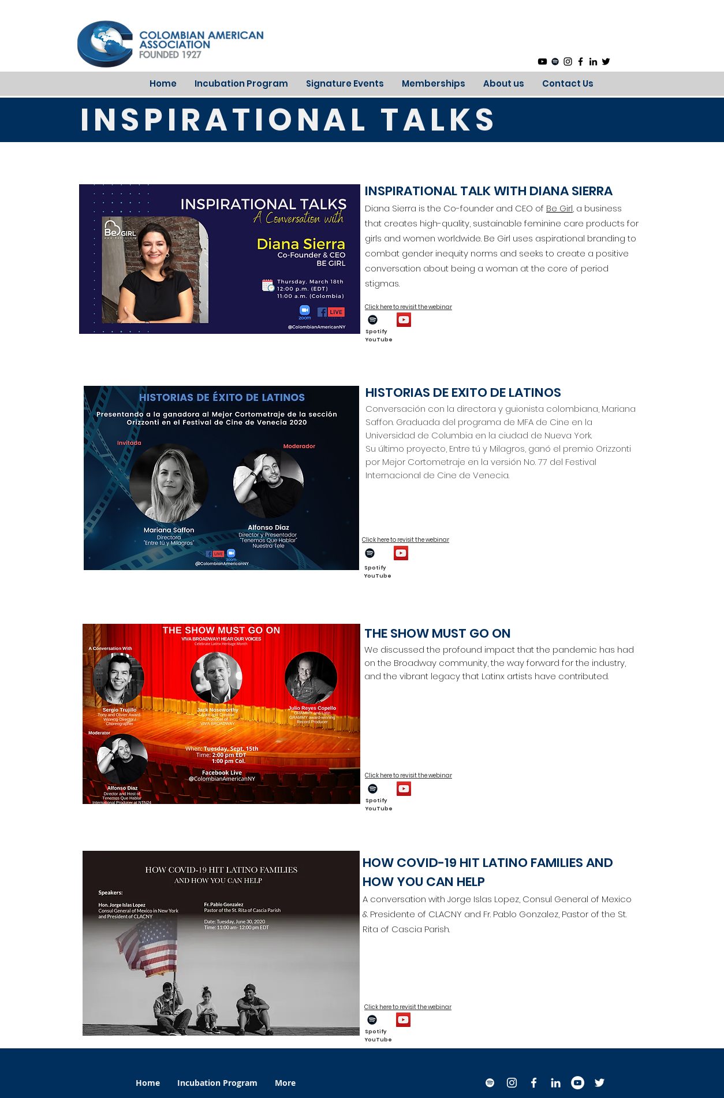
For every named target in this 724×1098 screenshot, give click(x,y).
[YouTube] (542, 61)
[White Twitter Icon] (599, 1082)
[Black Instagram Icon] (567, 61)
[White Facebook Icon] (533, 1082)
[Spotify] (555, 61)
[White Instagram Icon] (511, 1082)
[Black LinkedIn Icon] (593, 61)
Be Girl (559, 208)
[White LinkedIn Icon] (555, 1082)
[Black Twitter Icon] (605, 61)
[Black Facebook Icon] (580, 61)
